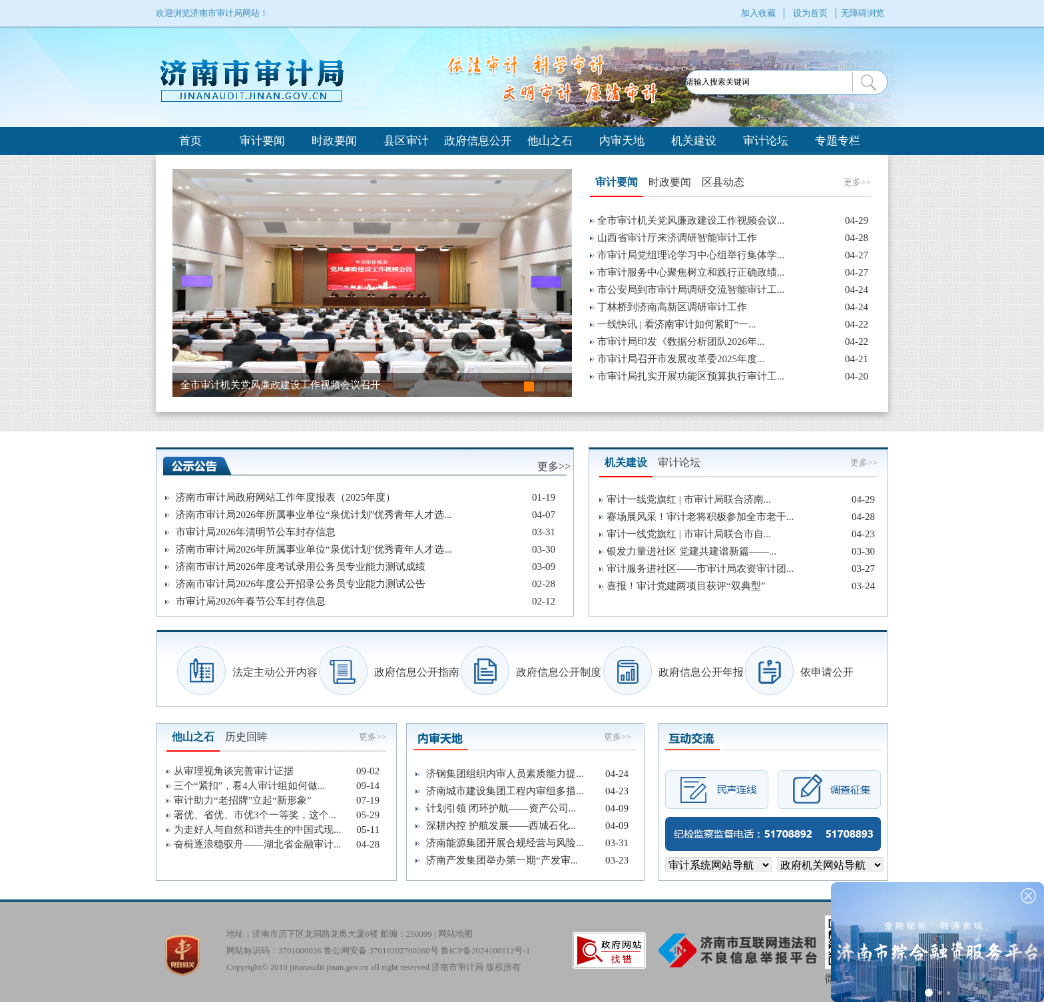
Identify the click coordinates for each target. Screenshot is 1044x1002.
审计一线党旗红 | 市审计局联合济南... (689, 499)
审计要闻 (262, 140)
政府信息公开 (478, 140)
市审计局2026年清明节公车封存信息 (256, 532)
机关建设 (693, 140)
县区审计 (406, 140)
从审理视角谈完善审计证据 (234, 771)
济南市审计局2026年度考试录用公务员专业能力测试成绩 (300, 566)
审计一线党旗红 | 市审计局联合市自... (689, 534)
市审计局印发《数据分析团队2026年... (680, 341)
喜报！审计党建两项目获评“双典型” (686, 586)
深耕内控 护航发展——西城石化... (501, 825)
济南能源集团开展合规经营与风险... (504, 843)
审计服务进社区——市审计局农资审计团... (700, 568)
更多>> (857, 182)
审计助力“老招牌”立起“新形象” (243, 800)
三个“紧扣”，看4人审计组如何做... (249, 785)
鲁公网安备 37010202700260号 (381, 950)
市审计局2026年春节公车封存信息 (251, 601)
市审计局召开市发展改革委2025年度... (680, 359)
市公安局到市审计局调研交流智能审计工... (690, 289)
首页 (190, 140)
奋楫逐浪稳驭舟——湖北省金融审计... (257, 844)
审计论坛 (765, 140)
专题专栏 (837, 140)
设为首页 (810, 13)
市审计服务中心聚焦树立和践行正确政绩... (690, 272)
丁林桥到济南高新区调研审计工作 (672, 307)
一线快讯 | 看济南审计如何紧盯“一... (676, 324)
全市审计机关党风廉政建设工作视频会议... (690, 220)
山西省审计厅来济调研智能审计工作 (677, 237)
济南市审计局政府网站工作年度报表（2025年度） (285, 497)
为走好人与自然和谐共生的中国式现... (257, 829)
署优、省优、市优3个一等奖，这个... (255, 815)
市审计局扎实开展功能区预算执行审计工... (690, 376)
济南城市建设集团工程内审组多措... (504, 791)
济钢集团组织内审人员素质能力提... (504, 773)
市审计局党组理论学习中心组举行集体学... (690, 255)
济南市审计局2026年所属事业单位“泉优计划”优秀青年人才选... (314, 514)
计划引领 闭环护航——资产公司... (501, 808)
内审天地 (622, 140)
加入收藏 (758, 13)
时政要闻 (334, 140)
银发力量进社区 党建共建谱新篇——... (691, 551)
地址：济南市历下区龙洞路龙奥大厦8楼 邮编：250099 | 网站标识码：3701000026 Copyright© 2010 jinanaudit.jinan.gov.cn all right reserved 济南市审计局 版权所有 (378, 942)
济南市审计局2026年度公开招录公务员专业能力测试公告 (300, 584)
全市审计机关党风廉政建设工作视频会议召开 (280, 384)
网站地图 (455, 934)
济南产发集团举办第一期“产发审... (502, 860)
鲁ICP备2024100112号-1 (486, 950)
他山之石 (550, 140)
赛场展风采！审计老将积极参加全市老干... (700, 516)
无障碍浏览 (862, 13)
